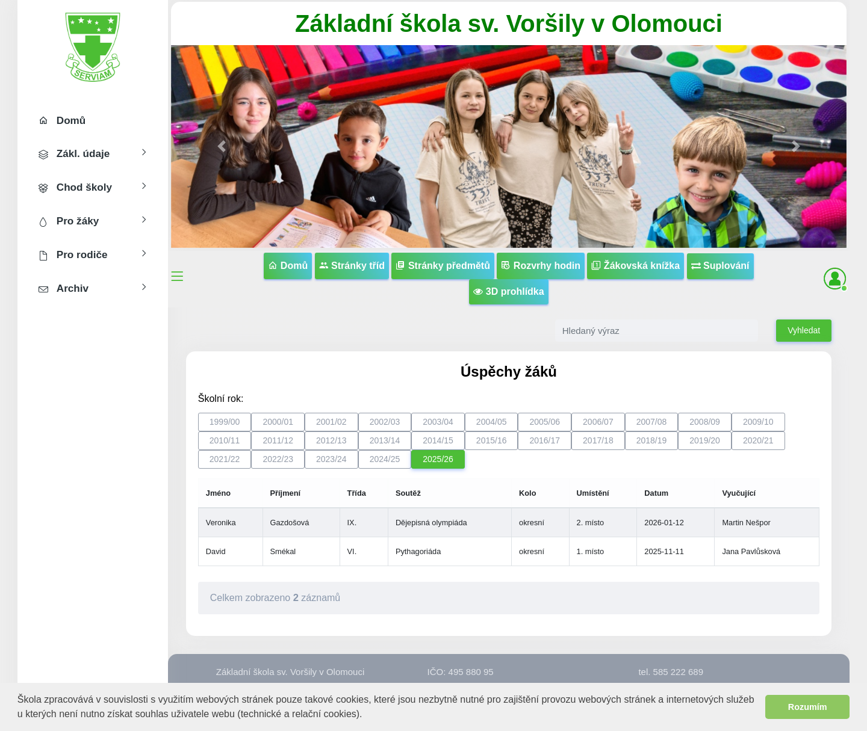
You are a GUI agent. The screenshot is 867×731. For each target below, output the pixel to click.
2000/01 (278, 422)
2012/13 (331, 440)
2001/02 (331, 422)
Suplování (720, 266)
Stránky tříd (352, 266)
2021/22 (225, 459)
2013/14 (385, 440)
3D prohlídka (508, 291)
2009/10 (758, 422)
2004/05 (491, 422)
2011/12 (278, 440)
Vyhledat (804, 330)
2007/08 (651, 422)
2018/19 (651, 440)
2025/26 (438, 459)
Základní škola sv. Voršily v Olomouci (508, 23)
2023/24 (331, 459)
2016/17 (544, 440)
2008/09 (704, 422)
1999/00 (225, 422)
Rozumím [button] (807, 707)
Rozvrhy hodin (540, 266)
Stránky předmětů (442, 266)
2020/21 (758, 440)
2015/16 (491, 440)
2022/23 (278, 459)
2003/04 (438, 422)
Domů (288, 266)
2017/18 (598, 440)
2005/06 (544, 422)
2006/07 (598, 422)
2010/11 (225, 440)
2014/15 (438, 440)
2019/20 (704, 440)
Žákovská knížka (635, 266)
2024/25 (385, 459)
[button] (367, 715)
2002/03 (385, 422)
